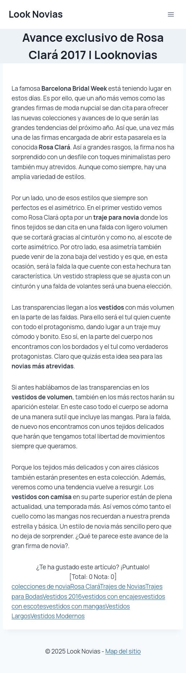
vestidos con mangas (76, 606)
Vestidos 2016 (62, 596)
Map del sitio (123, 651)
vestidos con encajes (111, 596)
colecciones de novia (41, 586)
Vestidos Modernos (57, 616)
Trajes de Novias (122, 586)
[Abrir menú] (170, 14)
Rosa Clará (85, 586)
